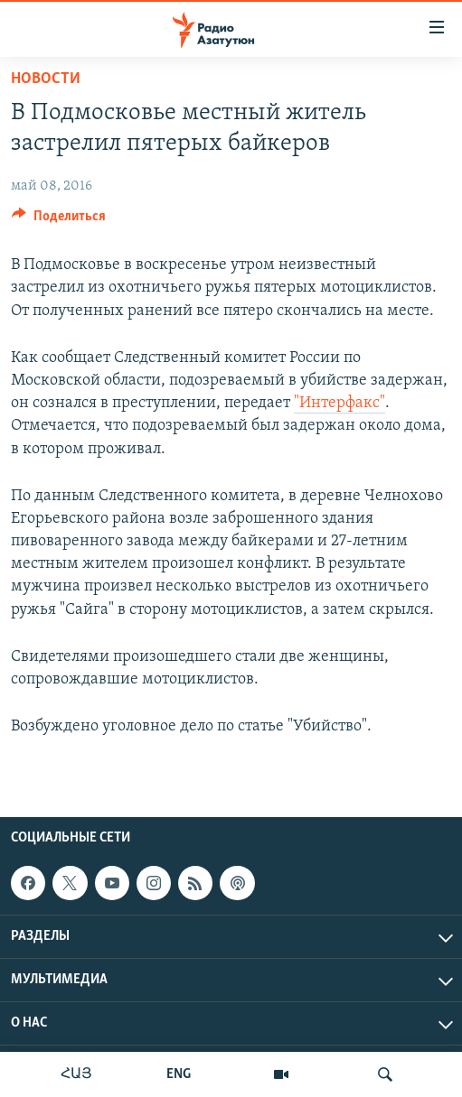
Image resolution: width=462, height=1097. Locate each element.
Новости (45, 79)
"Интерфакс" (339, 403)
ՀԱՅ (76, 1074)
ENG (178, 1074)
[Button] (59, 220)
